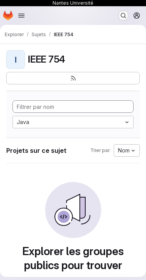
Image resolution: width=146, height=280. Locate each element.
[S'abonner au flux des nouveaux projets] (73, 78)
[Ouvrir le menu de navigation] (21, 15)
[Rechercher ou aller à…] (123, 15)
